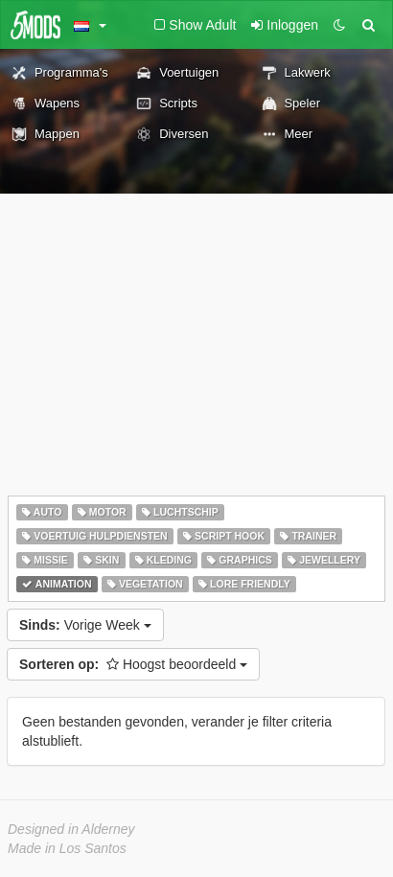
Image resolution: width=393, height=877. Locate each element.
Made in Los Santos (67, 848)
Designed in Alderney (71, 829)
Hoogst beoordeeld (133, 664)
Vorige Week (85, 625)
